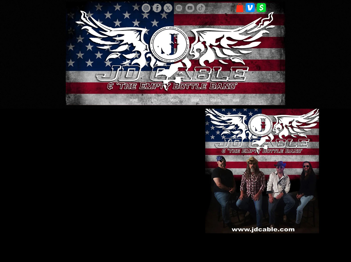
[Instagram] (146, 8)
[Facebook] (157, 8)
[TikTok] (201, 8)
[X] (168, 8)
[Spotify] (179, 8)
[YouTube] (190, 8)
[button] (240, 7)
